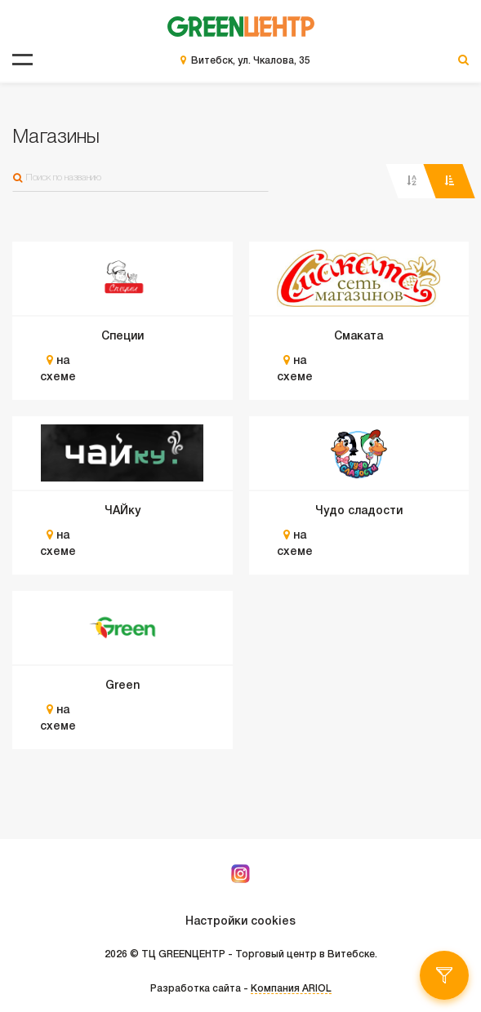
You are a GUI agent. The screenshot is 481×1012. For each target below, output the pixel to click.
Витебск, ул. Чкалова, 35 (250, 60)
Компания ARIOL (291, 988)
